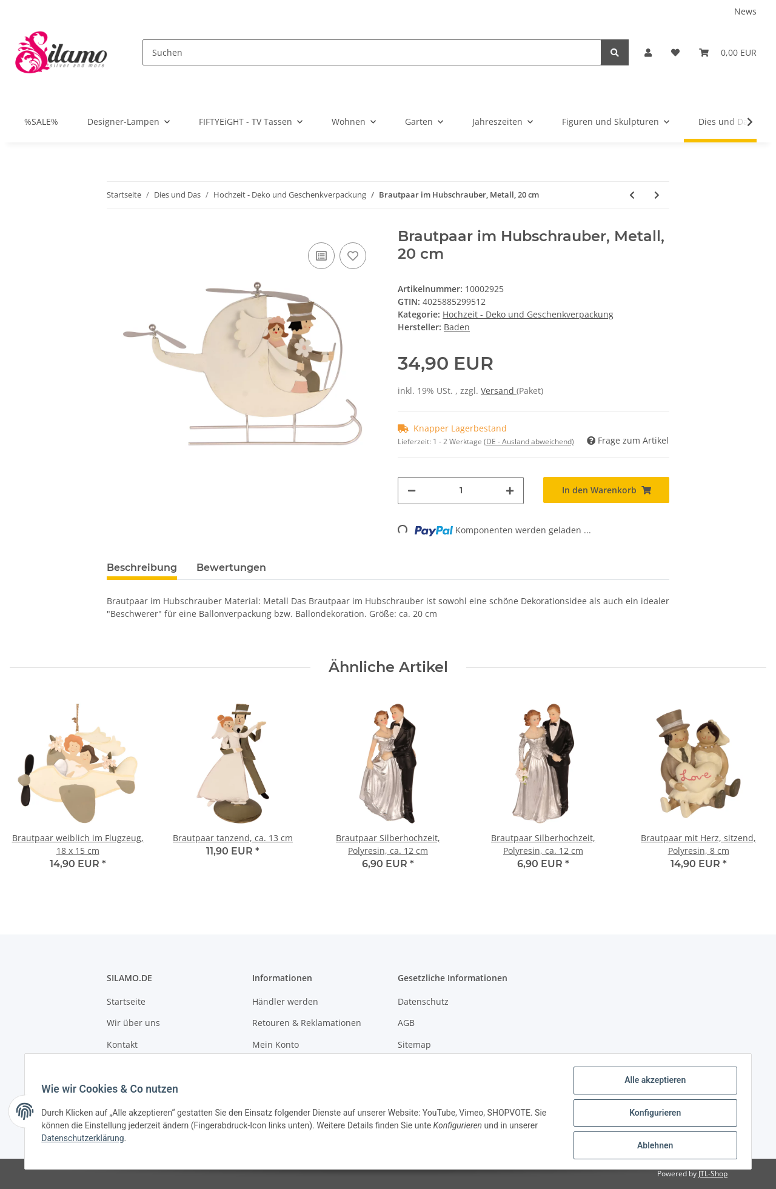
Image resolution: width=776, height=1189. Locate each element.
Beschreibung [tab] (142, 567)
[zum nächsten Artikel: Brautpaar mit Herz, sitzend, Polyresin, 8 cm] (656, 195)
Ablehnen (652, 1146)
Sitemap (414, 1044)
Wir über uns (133, 1022)
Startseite (126, 1001)
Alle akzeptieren (652, 1083)
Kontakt (122, 1044)
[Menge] (460, 491)
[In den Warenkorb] (606, 490)
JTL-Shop (713, 1173)
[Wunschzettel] (675, 52)
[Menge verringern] (411, 491)
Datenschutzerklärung (116, 1140)
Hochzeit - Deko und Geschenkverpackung (528, 314)
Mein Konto (275, 1044)
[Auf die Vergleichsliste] (321, 255)
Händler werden (285, 1001)
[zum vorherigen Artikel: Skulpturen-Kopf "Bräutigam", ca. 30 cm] (632, 195)
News (745, 11)
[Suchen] (371, 52)
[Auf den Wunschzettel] (353, 255)
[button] (648, 52)
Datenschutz (423, 1001)
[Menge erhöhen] (510, 491)
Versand (499, 390)
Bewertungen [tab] (231, 567)
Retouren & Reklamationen (306, 1022)
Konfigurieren (652, 1114)
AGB (406, 1022)
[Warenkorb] (727, 52)
